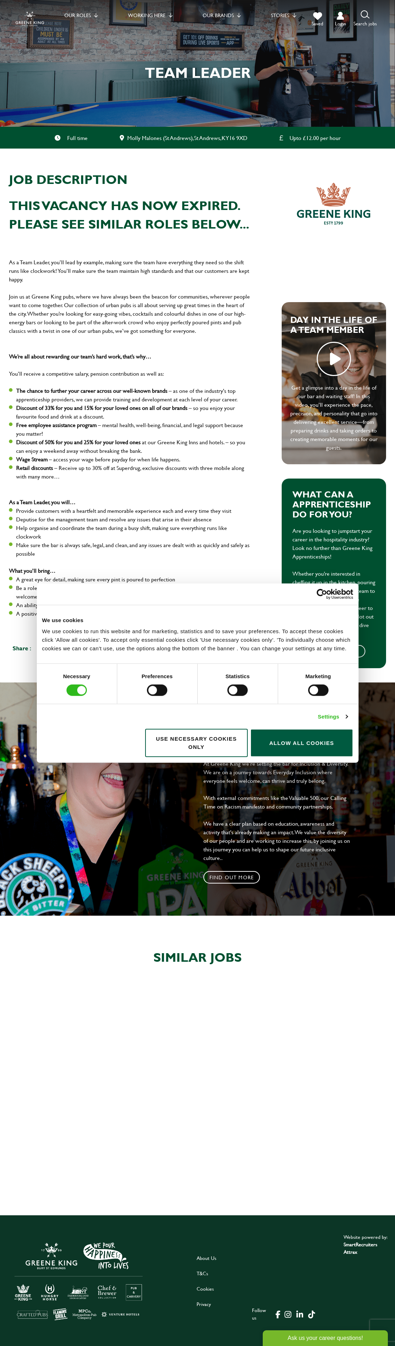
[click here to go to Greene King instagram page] (288, 1314)
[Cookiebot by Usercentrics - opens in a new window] (322, 594)
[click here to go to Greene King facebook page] (278, 1314)
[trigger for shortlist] (317, 19)
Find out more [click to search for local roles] (231, 877)
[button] (365, 18)
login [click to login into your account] (340, 23)
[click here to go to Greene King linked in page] (300, 1314)
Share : (22, 648)
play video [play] (334, 359)
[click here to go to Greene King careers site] (78, 1281)
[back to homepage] (30, 19)
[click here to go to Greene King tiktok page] (311, 1314)
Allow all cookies (301, 743)
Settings (328, 716)
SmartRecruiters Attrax (360, 1248)
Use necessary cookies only (196, 743)
